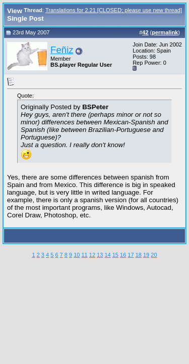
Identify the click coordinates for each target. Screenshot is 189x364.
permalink (165, 32)
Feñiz (62, 49)
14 (107, 255)
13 (100, 255)
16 (123, 255)
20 (154, 255)
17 (131, 255)
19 (146, 255)
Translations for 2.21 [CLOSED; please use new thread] (113, 10)
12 (92, 255)
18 (139, 255)
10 (77, 255)
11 (84, 255)
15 (115, 255)
